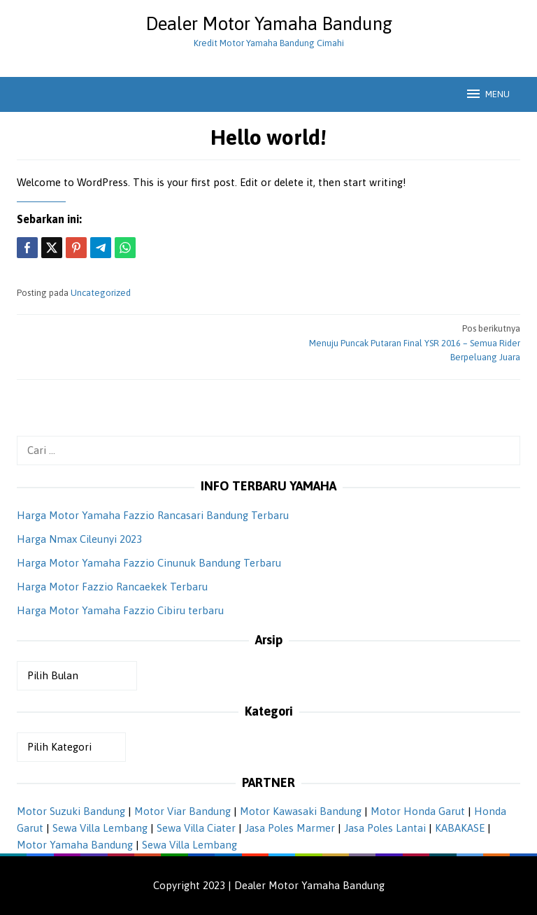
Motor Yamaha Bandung (75, 845)
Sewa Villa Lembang (100, 828)
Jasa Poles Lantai (385, 828)
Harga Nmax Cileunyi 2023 (79, 539)
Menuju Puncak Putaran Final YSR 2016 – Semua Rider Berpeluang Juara (399, 342)
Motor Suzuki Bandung (71, 811)
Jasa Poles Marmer (290, 828)
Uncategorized (101, 293)
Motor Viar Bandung (182, 811)
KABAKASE (460, 828)
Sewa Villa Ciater (196, 828)
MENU (487, 93)
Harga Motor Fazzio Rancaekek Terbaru (112, 587)
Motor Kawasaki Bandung (300, 811)
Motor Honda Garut (418, 811)
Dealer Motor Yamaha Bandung (268, 23)
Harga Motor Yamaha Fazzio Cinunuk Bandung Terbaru (149, 563)
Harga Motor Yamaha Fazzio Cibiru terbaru (120, 610)
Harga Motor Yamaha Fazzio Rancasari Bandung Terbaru (153, 515)
